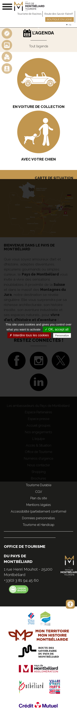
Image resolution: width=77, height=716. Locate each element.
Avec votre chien (38, 159)
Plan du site (38, 498)
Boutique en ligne (59, 19)
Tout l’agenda (38, 46)
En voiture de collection (38, 107)
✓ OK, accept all (57, 329)
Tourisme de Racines (29, 13)
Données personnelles (38, 518)
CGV (38, 492)
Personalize (62, 335)
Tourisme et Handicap (38, 525)
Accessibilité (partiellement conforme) (38, 511)
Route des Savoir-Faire (59, 13)
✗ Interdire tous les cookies (29, 335)
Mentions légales (38, 505)
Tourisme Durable (38, 485)
